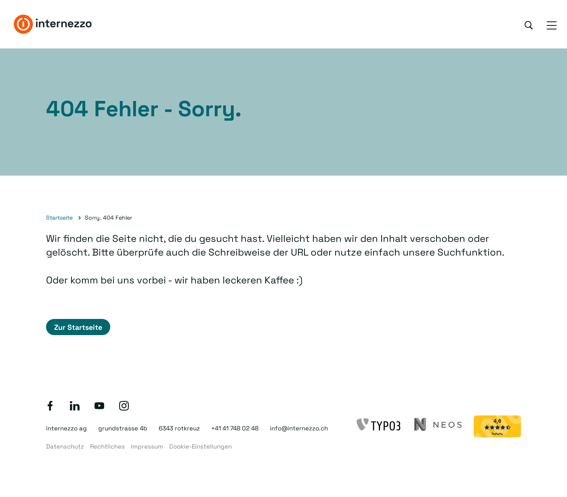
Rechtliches (107, 446)
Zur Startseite (78, 327)
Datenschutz (65, 446)
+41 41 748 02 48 (234, 428)
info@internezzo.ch (299, 428)
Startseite (59, 217)
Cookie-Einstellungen (200, 446)
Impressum (147, 446)
